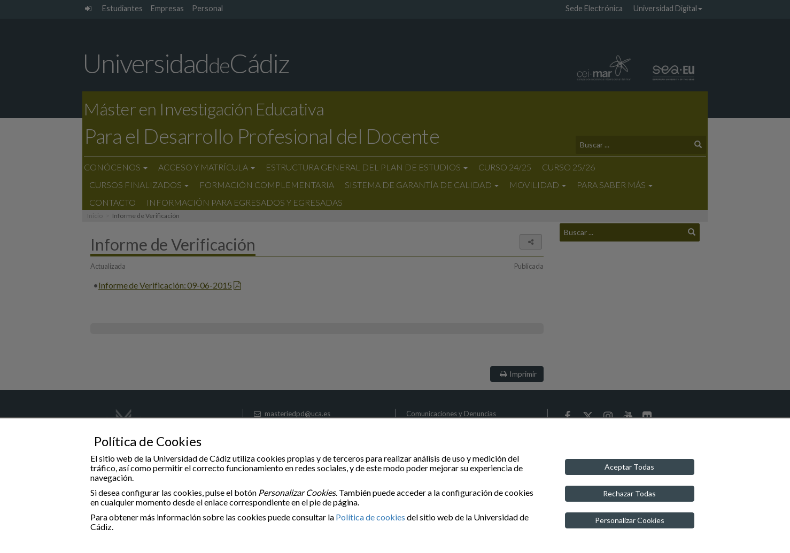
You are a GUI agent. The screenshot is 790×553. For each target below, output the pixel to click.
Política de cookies (370, 517)
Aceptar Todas (629, 466)
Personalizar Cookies (629, 520)
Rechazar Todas (629, 493)
